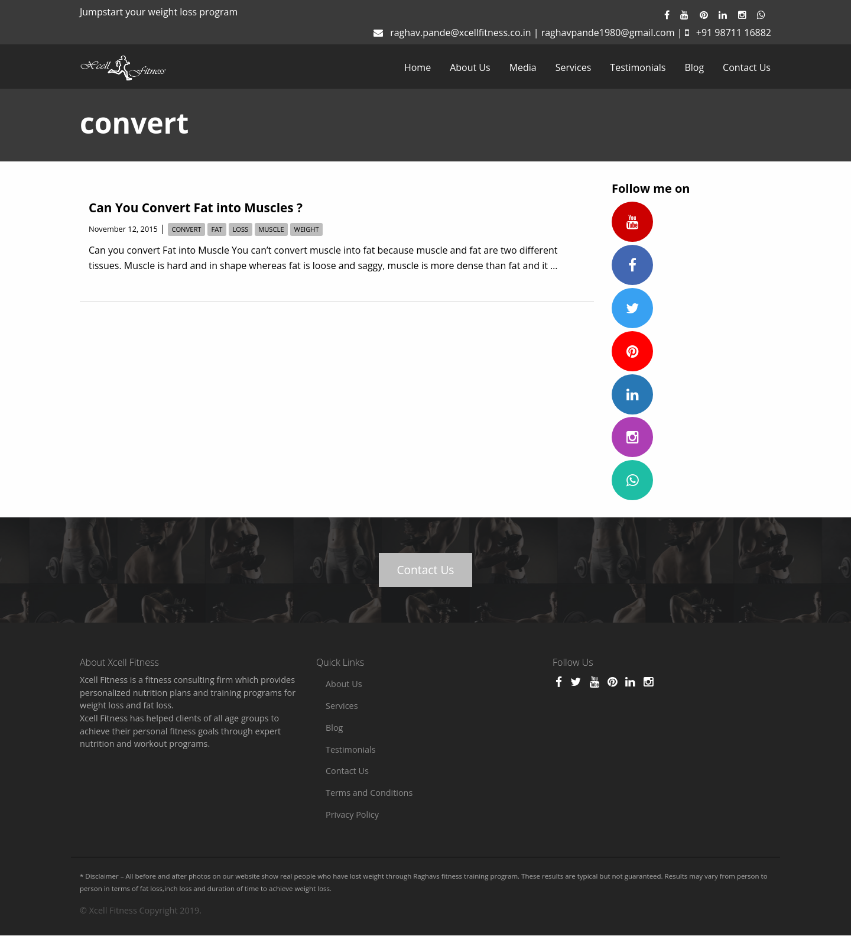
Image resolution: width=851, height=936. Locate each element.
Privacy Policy (352, 814)
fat (216, 229)
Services (574, 67)
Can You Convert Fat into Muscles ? (196, 207)
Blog (694, 67)
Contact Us (747, 67)
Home (417, 67)
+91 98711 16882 (733, 32)
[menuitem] (417, 67)
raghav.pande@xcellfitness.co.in (460, 32)
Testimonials (637, 67)
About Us (470, 67)
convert (186, 229)
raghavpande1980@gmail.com (608, 32)
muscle (271, 229)
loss (240, 229)
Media (523, 67)
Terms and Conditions (369, 792)
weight (306, 229)
